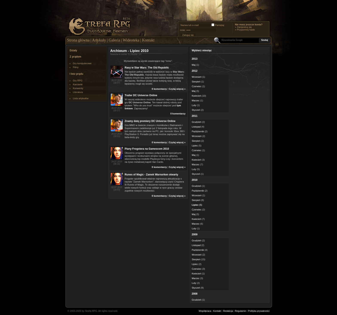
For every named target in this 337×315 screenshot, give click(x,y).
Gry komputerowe (82, 63)
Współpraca (205, 311)
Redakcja (228, 311)
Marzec (195, 100)
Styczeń (196, 110)
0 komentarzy (159, 89)
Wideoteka (131, 40)
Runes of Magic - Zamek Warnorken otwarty (151, 174)
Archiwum (118, 51)
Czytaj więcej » (177, 89)
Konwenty (78, 88)
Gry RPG (78, 80)
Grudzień (196, 122)
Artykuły (99, 40)
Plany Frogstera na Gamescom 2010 (147, 148)
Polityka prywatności (259, 311)
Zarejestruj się (244, 27)
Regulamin (240, 311)
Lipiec (195, 145)
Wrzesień (197, 77)
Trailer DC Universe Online (141, 95)
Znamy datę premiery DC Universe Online (150, 121)
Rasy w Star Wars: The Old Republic (147, 67)
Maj (194, 65)
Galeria (114, 40)
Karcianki (78, 84)
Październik (198, 131)
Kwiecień (196, 95)
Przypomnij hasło (246, 29)
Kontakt (148, 40)
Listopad (196, 126)
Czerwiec (196, 86)
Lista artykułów (81, 98)
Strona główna (78, 40)
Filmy (75, 67)
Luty (194, 105)
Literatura (78, 92)
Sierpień (196, 81)
